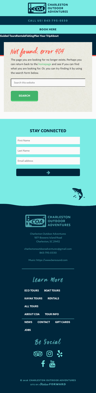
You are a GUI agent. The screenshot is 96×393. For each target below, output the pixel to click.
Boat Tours (52, 290)
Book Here (48, 29)
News (28, 322)
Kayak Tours (33, 298)
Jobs (27, 330)
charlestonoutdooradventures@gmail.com (48, 248)
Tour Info (52, 314)
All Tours (31, 306)
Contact (44, 322)
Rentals (53, 298)
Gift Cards (62, 322)
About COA (32, 314)
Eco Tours (31, 290)
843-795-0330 (48, 252)
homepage (44, 64)
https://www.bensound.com (52, 260)
